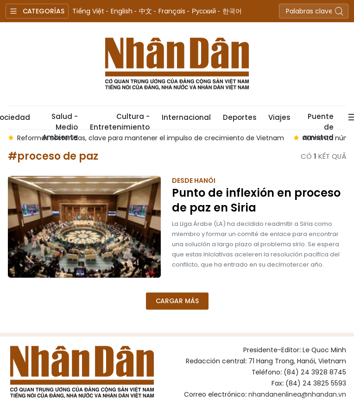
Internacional (186, 117)
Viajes (279, 117)
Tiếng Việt (88, 11)
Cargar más (177, 300)
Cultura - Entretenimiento (120, 120)
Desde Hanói (193, 180)
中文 (145, 11)
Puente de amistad (318, 120)
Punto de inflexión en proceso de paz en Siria (256, 200)
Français (171, 11)
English (122, 11)
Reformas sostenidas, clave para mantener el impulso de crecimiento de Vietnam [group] (150, 138)
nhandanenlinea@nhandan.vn (297, 394)
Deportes (239, 117)
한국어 (232, 11)
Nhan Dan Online (177, 64)
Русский (204, 11)
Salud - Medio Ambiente (60, 120)
